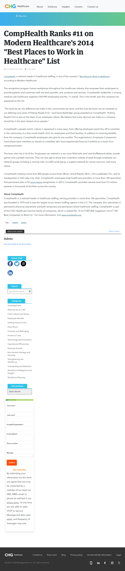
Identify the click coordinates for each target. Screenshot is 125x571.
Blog (64, 555)
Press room (52, 555)
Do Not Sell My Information (99, 555)
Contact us (92, 6)
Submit (12, 462)
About (40, 6)
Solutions (52, 6)
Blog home (21, 16)
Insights (66, 6)
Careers (79, 6)
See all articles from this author (17, 244)
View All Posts (114, 231)
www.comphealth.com (71, 215)
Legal (118, 555)
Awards (15, 223)
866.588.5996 (19, 470)
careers (23, 223)
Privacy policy (76, 555)
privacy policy (13, 502)
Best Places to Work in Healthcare (94, 76)
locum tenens (36, 182)
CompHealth (9, 76)
